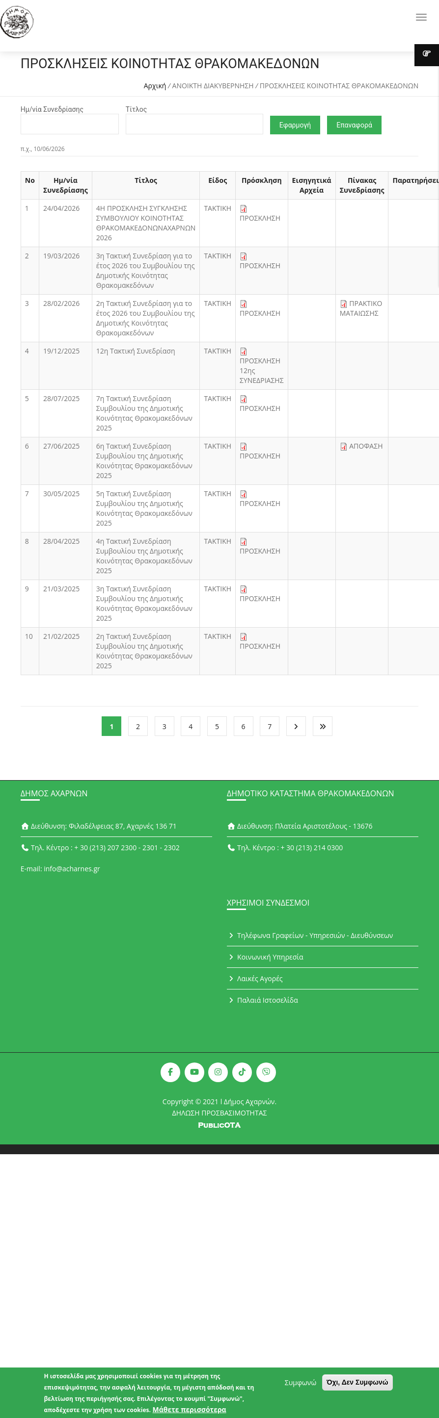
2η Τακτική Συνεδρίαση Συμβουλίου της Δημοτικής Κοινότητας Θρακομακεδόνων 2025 (144, 651)
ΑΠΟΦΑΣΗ (366, 446)
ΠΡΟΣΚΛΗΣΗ (260, 218)
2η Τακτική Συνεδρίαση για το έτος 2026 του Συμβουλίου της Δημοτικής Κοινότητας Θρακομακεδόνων (145, 318)
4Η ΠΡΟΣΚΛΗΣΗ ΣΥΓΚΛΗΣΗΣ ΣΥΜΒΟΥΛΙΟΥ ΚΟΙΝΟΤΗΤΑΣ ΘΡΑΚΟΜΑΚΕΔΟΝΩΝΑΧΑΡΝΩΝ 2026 (146, 222)
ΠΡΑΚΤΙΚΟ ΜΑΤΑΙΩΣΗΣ (361, 308)
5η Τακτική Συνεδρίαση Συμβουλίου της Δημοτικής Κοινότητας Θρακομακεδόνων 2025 (144, 508)
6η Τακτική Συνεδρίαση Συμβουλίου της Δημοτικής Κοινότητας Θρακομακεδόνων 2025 (144, 460)
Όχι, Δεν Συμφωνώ (357, 1384)
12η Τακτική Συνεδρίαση (135, 350)
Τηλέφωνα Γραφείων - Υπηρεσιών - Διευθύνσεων (310, 935)
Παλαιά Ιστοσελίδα (262, 1000)
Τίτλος (136, 109)
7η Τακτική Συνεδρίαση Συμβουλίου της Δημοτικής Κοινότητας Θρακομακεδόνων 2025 (144, 413)
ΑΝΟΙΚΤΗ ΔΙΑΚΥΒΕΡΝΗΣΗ (213, 85)
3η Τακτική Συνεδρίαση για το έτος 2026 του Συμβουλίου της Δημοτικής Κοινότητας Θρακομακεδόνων (145, 270)
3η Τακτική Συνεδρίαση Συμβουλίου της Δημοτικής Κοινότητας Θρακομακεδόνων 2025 (144, 603)
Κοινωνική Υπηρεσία (265, 957)
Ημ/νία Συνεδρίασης (52, 109)
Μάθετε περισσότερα (189, 1411)
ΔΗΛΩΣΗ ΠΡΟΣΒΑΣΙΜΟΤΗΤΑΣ (219, 1112)
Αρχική (155, 85)
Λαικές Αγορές (255, 978)
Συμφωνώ (300, 1384)
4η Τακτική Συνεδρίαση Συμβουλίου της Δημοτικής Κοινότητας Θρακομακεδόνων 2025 (144, 555)
